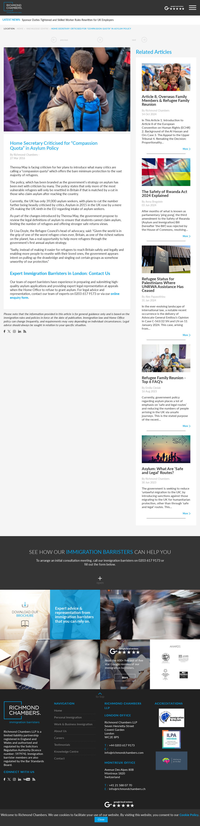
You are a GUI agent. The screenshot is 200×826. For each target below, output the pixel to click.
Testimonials (62, 745)
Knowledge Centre (37, 29)
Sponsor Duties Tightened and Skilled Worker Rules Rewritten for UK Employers (68, 19)
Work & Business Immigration (73, 724)
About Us (60, 731)
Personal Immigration (68, 717)
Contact (59, 758)
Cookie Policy (189, 815)
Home (20, 29)
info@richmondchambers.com (124, 750)
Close (101, 819)
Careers (59, 738)
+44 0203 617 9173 (120, 745)
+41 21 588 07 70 (118, 785)
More (125, 677)
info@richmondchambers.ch (125, 789)
